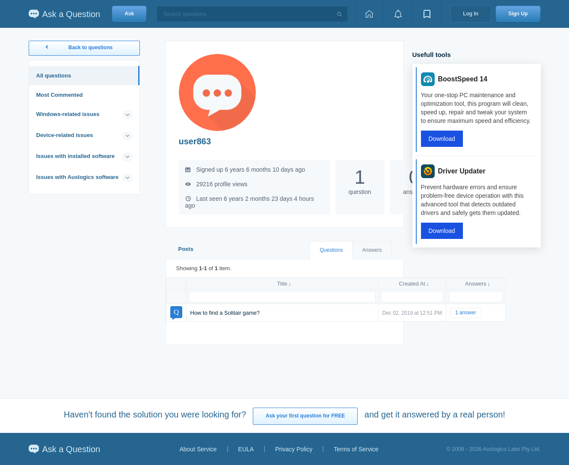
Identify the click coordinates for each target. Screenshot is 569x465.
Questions (331, 250)
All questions (53, 75)
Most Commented (59, 95)
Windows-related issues (68, 114)
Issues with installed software (75, 156)
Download (442, 138)
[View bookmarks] (427, 14)
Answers (372, 250)
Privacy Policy (293, 449)
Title (282, 283)
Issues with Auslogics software (77, 177)
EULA (246, 449)
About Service (197, 449)
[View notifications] (397, 14)
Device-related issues (64, 135)
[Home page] (369, 14)
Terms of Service (356, 449)
